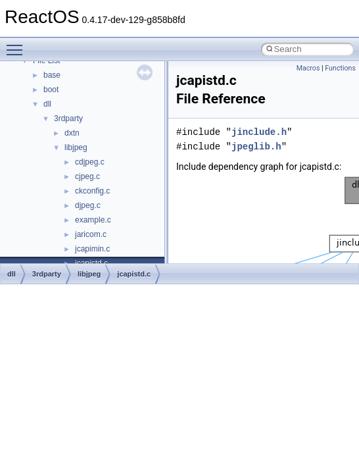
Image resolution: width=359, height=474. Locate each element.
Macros (308, 68)
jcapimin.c (92, 248)
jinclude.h (259, 132)
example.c (93, 219)
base (51, 75)
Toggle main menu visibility (18, 44)
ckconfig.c (92, 191)
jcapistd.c (134, 274)
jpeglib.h (256, 146)
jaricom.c (91, 234)
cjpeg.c (87, 176)
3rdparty (68, 118)
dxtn (72, 133)
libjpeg (75, 147)
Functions (340, 68)
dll (47, 104)
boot (51, 89)
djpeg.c (88, 205)
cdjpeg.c (90, 162)
